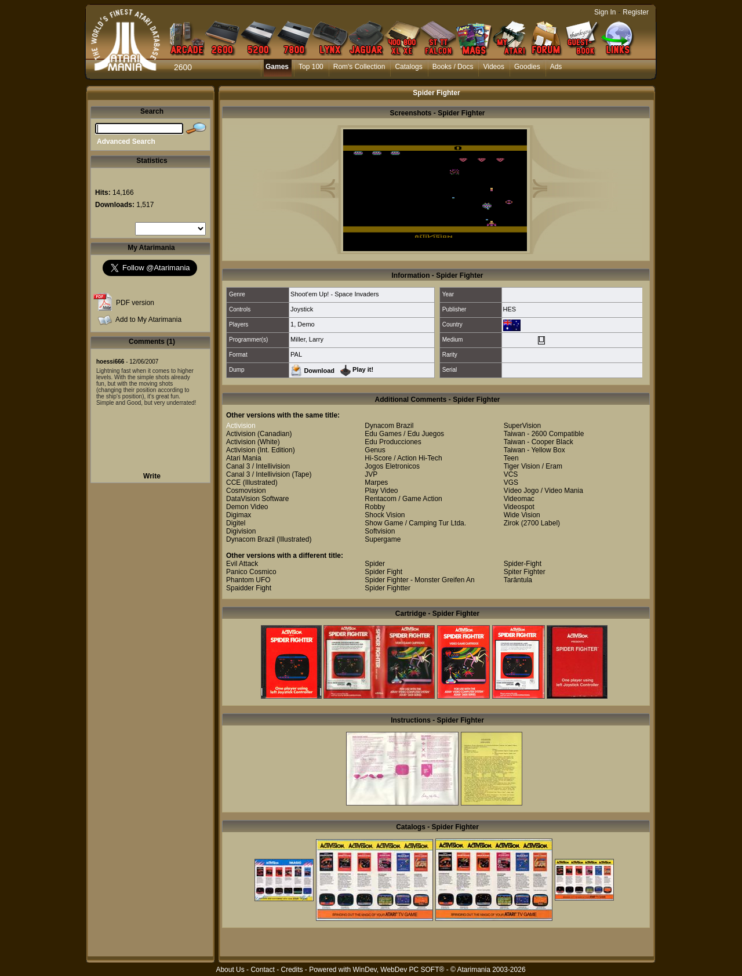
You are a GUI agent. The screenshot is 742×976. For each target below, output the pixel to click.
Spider (375, 564)
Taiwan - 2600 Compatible (544, 434)
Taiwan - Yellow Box (534, 450)
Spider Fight (383, 572)
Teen (511, 458)
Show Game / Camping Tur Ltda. (415, 523)
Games (277, 67)
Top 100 (311, 67)
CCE (233, 482)
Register (636, 12)
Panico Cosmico (251, 572)
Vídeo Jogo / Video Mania (543, 491)
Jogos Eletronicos (392, 466)
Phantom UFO (248, 580)
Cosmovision (246, 491)
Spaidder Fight (248, 588)
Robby (375, 507)
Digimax (238, 515)
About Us (230, 970)
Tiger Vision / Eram (533, 466)
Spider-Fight (522, 564)
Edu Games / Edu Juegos (404, 434)
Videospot (519, 507)
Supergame (383, 539)
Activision (241, 426)
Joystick (301, 309)
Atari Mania (243, 458)
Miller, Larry (306, 339)
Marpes (376, 482)
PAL (296, 354)
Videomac (519, 499)
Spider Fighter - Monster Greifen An (419, 580)
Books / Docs (453, 67)
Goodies (527, 67)
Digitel (235, 523)
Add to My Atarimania (148, 319)
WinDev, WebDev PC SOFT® (399, 970)
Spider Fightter (387, 588)
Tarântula (518, 580)
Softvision (380, 531)
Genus (375, 450)
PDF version (135, 303)
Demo (305, 324)
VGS (511, 482)
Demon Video (247, 507)
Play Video (381, 491)
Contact (262, 970)
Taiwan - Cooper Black (538, 442)
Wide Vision (522, 515)
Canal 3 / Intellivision (258, 466)
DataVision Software (257, 499)
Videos (493, 67)
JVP (371, 474)
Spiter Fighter (524, 572)
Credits (292, 970)
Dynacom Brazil (250, 539)
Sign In (605, 12)
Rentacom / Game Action (403, 499)
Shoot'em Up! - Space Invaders (334, 294)
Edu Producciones (393, 442)
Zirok (511, 523)
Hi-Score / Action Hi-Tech (403, 458)
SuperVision (522, 426)
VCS (511, 474)
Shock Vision (385, 515)
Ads (556, 67)
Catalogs (408, 67)
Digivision (241, 531)
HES (510, 309)
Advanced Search (126, 141)
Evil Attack (242, 564)
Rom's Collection (359, 67)
